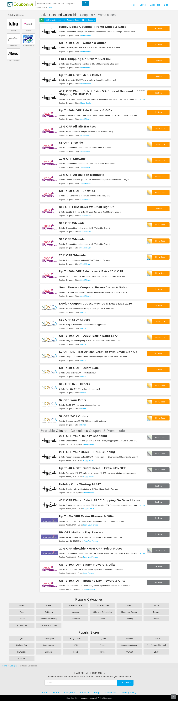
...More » (141, 99)
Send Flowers (85, 119)
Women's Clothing (49, 619)
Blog (166, 5)
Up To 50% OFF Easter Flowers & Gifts (87, 564)
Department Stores (48, 625)
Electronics (75, 619)
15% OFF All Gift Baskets (77, 126)
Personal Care (75, 605)
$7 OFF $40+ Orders (73, 416)
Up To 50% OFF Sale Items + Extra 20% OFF (91, 271)
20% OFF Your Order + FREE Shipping (87, 452)
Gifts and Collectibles (102, 612)
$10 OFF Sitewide (72, 223)
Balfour (13, 30)
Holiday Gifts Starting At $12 (80, 484)
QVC (22, 638)
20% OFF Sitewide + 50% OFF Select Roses (91, 548)
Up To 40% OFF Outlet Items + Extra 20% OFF (92, 468)
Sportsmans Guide (129, 645)
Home (4, 666)
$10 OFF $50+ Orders (74, 319)
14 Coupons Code (71, 20)
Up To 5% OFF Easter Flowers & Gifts (86, 516)
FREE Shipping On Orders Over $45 (85, 58)
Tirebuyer (129, 638)
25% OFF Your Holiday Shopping (83, 435)
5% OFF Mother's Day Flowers (81, 532)
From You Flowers (90, 525)
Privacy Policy (129, 692)
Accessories (22, 625)
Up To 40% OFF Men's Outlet (80, 75)
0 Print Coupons (88, 20)
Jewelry (75, 612)
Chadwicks (156, 638)
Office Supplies (102, 605)
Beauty (156, 612)
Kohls (50, 7)
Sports (156, 605)
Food (22, 612)
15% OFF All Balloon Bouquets (81, 174)
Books (156, 619)
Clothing (129, 619)
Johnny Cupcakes (13, 60)
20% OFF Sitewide (72, 255)
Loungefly (28, 30)
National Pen (21, 645)
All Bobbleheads (28, 45)
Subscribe (125, 683)
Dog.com (102, 638)
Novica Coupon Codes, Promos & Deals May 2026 (95, 303)
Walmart (129, 652)
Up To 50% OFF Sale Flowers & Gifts (86, 110)
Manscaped (49, 638)
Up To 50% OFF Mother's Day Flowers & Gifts (92, 580)
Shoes (102, 619)
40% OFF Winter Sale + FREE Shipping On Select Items (99, 500)
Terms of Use (110, 692)
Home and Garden (129, 612)
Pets (129, 605)
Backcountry (48, 645)
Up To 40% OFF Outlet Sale (79, 367)
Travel (48, 605)
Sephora (48, 652)
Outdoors (49, 612)
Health (21, 619)
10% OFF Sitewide (72, 158)
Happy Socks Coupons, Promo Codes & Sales (92, 26)
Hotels (22, 605)
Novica (83, 312)
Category (13, 666)
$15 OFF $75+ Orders (74, 384)
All (42, 20)
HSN (76, 645)
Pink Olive (13, 45)
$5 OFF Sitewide (71, 142)
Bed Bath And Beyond (156, 645)
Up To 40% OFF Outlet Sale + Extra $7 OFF (90, 335)
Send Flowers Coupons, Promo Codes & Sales (93, 287)
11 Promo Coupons (53, 20)
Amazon (21, 658)
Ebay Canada (75, 638)
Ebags (102, 645)
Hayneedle (21, 652)
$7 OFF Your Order (72, 400)
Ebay (156, 652)
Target (102, 652)
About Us (84, 692)
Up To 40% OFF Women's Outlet (82, 42)
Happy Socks (85, 35)
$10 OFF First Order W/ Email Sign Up (86, 207)
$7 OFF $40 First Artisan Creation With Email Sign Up (98, 351)
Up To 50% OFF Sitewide (77, 190)
